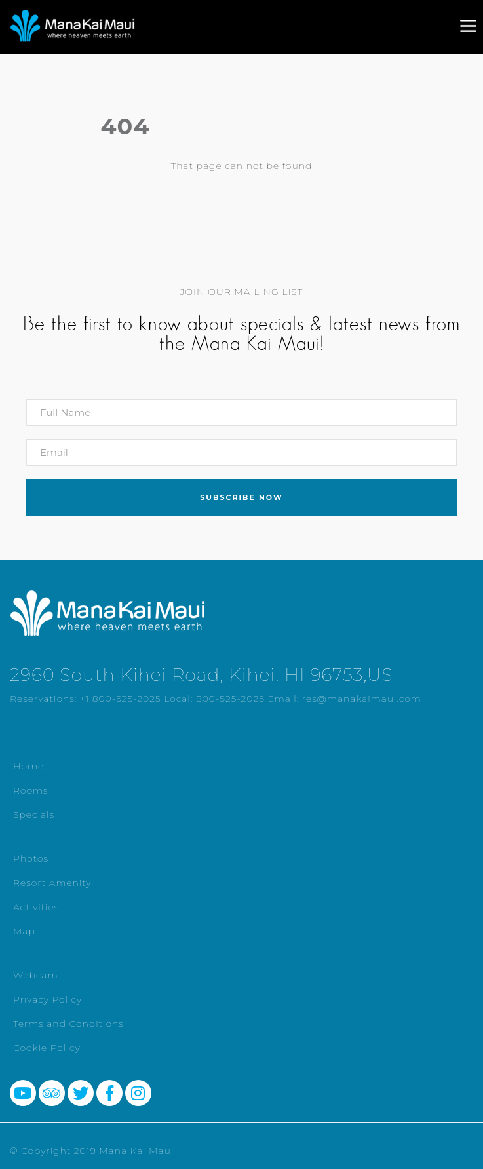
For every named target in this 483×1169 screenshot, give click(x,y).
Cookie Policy (47, 1048)
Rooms (30, 790)
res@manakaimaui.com (361, 698)
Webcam (35, 975)
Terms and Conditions (68, 1023)
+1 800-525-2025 (120, 698)
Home (28, 766)
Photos (30, 858)
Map (24, 931)
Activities (36, 907)
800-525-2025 (230, 698)
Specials (33, 814)
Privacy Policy (47, 999)
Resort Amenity (52, 883)
